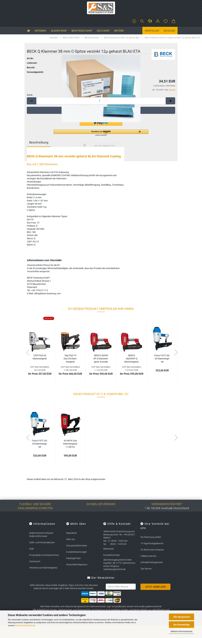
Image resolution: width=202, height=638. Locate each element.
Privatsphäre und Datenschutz (44, 555)
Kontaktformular (111, 555)
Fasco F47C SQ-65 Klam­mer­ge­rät (162, 358)
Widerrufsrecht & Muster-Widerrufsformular (41, 534)
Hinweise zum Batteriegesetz (43, 567)
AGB (31, 548)
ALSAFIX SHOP (59, 30)
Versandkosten (118, 606)
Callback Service (148, 556)
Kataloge (169, 30)
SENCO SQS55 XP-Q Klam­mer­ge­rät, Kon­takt (100, 358)
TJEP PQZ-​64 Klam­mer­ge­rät (40, 357)
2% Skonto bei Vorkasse (152, 549)
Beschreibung (38, 142)
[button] (150, 21)
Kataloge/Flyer (73, 558)
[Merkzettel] (166, 21)
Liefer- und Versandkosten (42, 542)
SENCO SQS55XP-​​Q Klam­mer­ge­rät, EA (131, 358)
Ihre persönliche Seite (76, 545)
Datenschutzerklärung (25, 625)
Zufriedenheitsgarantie (151, 562)
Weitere (119, 30)
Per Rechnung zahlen (150, 537)
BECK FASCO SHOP (81, 30)
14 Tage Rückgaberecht (151, 543)
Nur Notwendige (181, 624)
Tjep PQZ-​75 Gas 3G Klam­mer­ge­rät (70, 358)
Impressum (34, 561)
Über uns (70, 539)
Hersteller (152, 30)
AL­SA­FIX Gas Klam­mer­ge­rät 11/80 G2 (70, 443)
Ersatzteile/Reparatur (76, 564)
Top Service (146, 568)
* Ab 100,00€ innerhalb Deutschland (167, 508)
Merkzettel (108, 548)
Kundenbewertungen (76, 552)
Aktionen (40, 30)
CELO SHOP (103, 30)
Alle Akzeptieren (181, 617)
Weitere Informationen (181, 631)
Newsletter (71, 533)
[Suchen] (142, 21)
